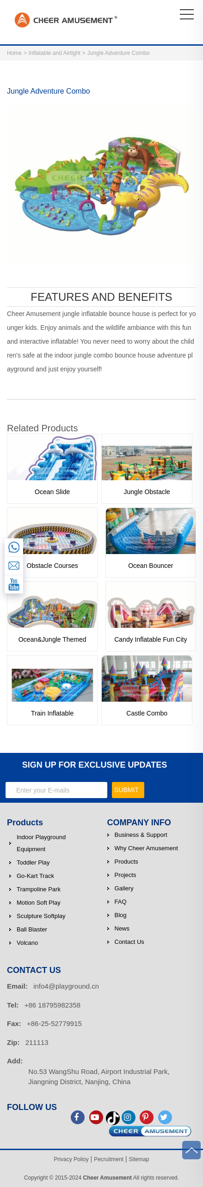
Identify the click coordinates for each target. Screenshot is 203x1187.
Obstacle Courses (52, 565)
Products (25, 822)
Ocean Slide (52, 491)
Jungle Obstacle (146, 491)
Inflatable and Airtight (54, 53)
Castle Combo (146, 713)
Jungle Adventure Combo (118, 53)
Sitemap (139, 1159)
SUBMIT (126, 789)
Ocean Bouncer (150, 565)
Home (14, 53)
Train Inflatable (52, 713)
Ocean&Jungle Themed (52, 639)
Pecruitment (108, 1159)
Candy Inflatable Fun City (150, 639)
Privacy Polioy (71, 1159)
